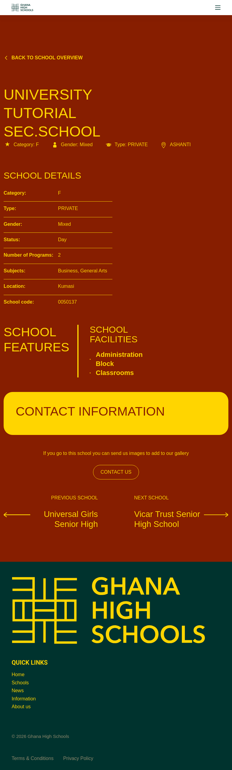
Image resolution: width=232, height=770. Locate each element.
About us (21, 706)
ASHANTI (175, 144)
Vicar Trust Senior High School (181, 519)
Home (17, 674)
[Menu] (218, 7)
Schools (20, 682)
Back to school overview (43, 57)
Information (23, 698)
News (17, 690)
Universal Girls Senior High (51, 519)
